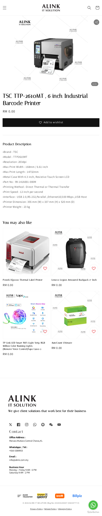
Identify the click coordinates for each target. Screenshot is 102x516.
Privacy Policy (36, 509)
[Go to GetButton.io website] (93, 512)
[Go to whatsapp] (93, 505)
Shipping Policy (65, 509)
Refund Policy (50, 509)
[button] (5, 8)
